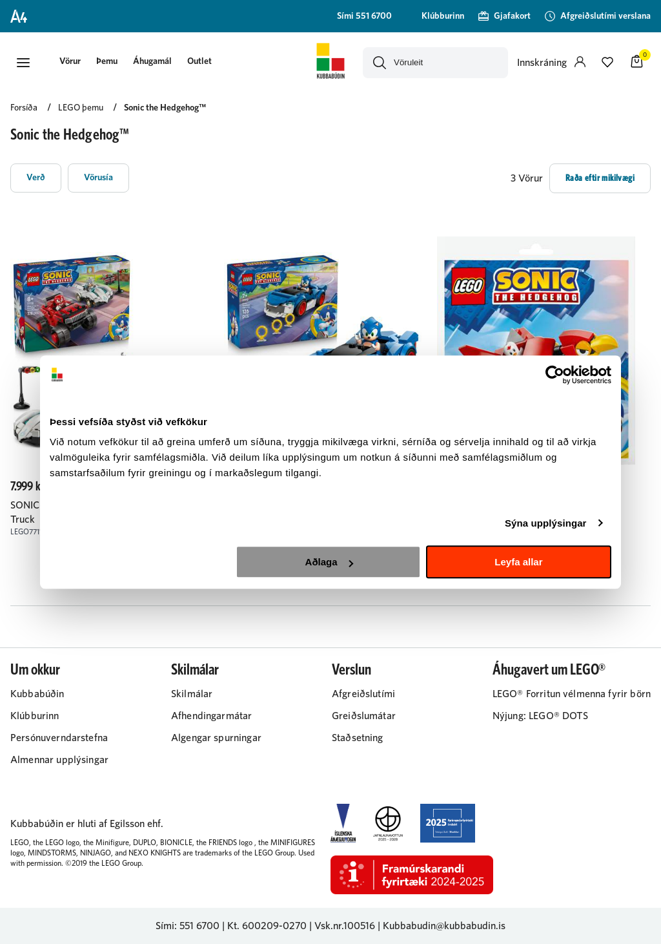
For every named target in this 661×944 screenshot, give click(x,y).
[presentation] (70, 62)
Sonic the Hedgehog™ (165, 107)
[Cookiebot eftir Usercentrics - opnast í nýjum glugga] (554, 374)
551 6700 (199, 926)
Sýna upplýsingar (546, 523)
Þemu (106, 61)
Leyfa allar (518, 561)
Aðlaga (329, 561)
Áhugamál (152, 61)
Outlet (199, 61)
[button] (23, 63)
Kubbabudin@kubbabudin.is (444, 926)
